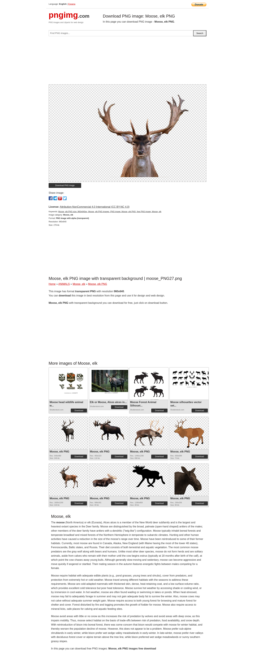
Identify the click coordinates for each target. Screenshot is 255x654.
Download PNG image (65, 185)
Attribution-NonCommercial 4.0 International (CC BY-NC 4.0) (94, 206)
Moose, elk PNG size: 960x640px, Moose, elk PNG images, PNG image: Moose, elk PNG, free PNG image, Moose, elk (109, 211)
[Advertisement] (127, 61)
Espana (71, 4)
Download (78, 410)
